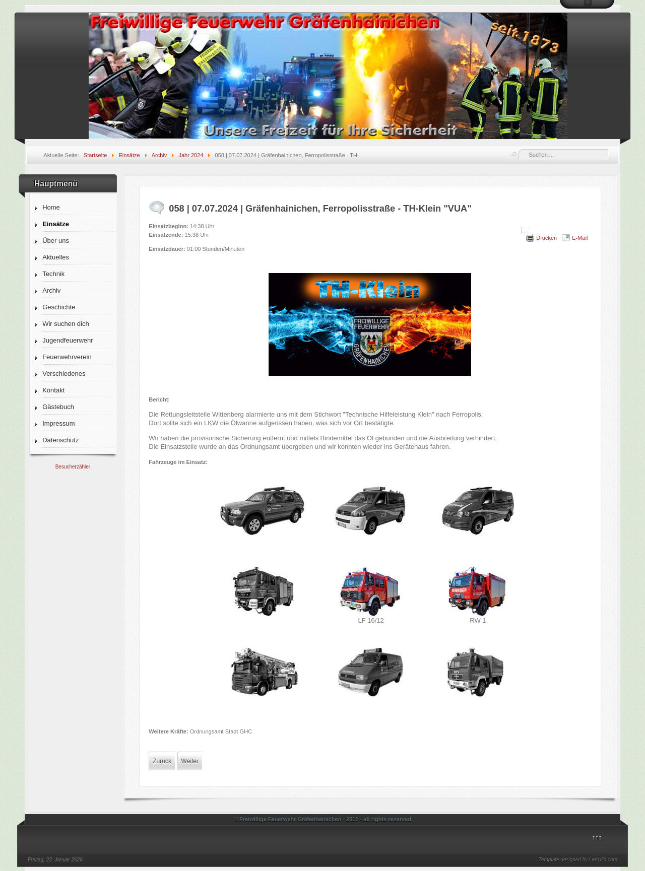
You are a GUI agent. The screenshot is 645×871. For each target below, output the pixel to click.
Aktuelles (55, 257)
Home (51, 207)
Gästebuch (58, 407)
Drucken (546, 238)
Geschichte (58, 307)
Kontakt (53, 390)
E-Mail (580, 238)
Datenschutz (60, 440)
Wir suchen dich (65, 323)
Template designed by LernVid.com (578, 859)
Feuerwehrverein (67, 357)
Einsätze (55, 224)
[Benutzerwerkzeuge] (525, 231)
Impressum (58, 423)
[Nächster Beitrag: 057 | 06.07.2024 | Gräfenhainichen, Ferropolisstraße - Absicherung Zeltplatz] (190, 761)
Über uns (55, 240)
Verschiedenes (63, 373)
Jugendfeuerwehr (67, 340)
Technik (53, 274)
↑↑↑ (597, 837)
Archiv (51, 290)
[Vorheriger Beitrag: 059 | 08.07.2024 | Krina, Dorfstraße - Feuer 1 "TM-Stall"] (162, 761)
